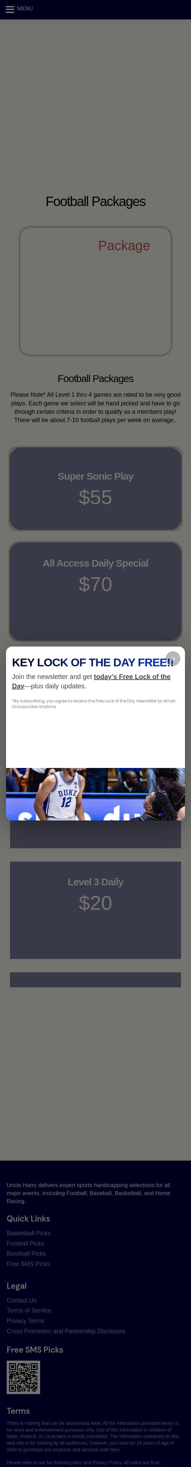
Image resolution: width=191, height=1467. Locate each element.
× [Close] (172, 659)
